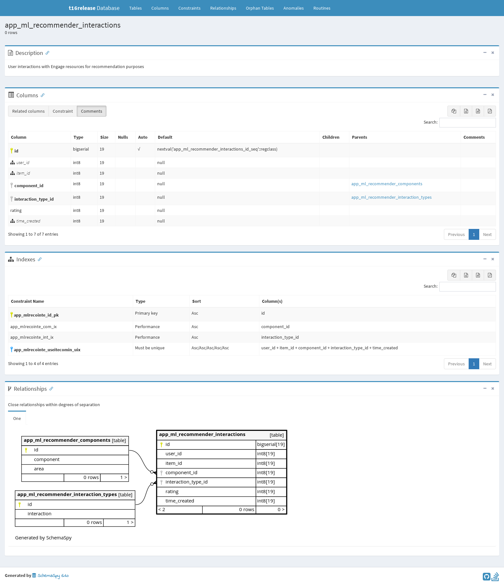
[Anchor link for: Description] (46, 52)
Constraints (189, 8)
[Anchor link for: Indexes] (38, 259)
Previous (456, 234)
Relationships (223, 8)
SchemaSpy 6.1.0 (50, 575)
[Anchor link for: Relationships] (50, 388)
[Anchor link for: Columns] (41, 95)
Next (487, 234)
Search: (460, 122)
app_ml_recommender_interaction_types (391, 197)
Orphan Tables (260, 8)
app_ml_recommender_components (386, 184)
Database (94, 8)
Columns (160, 8)
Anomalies (294, 8)
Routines (321, 8)
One (17, 418)
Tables (138, 7)
